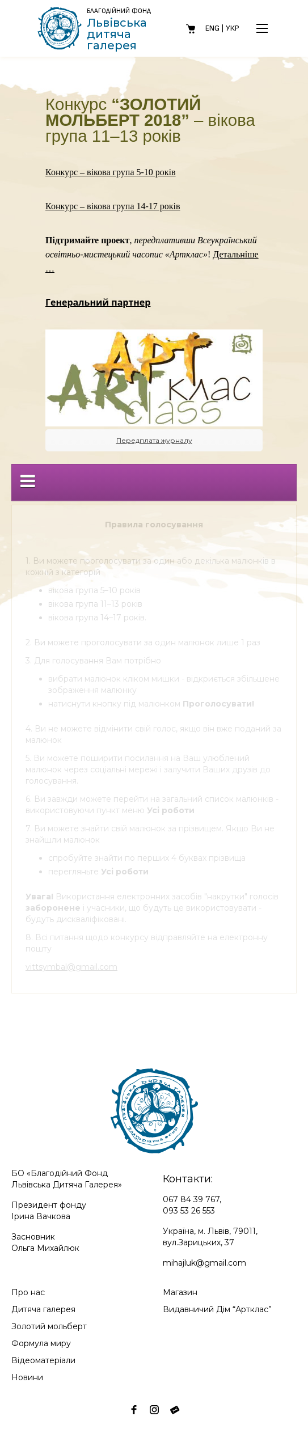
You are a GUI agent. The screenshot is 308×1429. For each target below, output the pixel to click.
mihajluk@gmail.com (204, 1263)
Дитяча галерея (43, 1309)
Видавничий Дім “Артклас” (217, 1309)
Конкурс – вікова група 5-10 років (110, 172)
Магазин (180, 1292)
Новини (27, 1377)
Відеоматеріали (43, 1360)
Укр (232, 28)
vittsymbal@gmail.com (71, 967)
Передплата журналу (154, 440)
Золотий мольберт (49, 1326)
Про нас (28, 1292)
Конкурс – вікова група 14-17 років (112, 206)
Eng (212, 28)
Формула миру (41, 1343)
